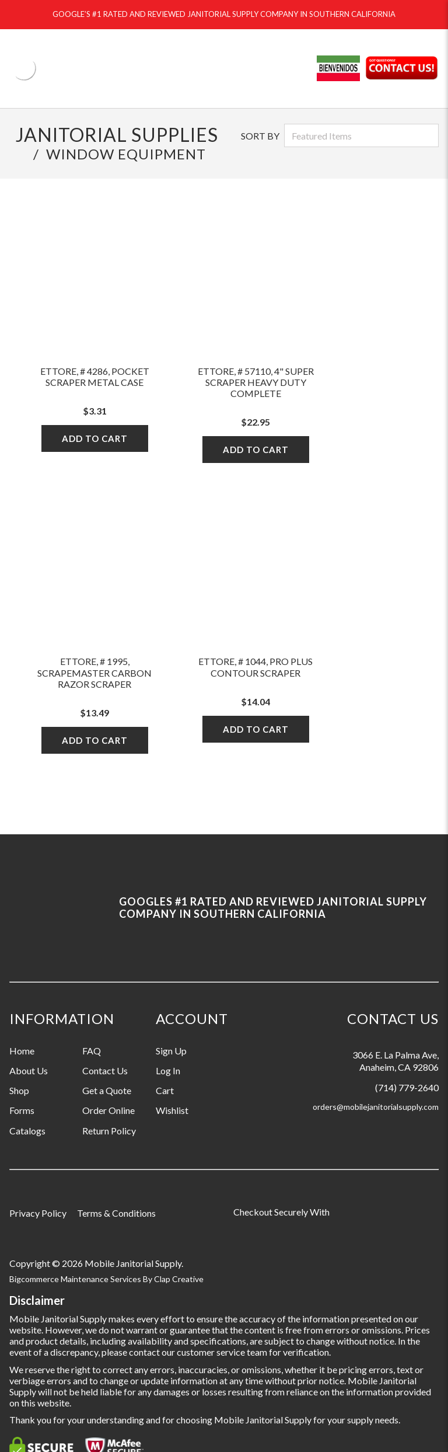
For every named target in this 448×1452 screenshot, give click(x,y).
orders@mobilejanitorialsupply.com (376, 1107)
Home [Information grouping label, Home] (21, 1050)
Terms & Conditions (116, 1212)
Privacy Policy (37, 1212)
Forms (21, 1110)
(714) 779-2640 (407, 1087)
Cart (165, 1090)
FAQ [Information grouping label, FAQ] (91, 1050)
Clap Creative (179, 1279)
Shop (19, 1090)
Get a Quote (106, 1090)
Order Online (108, 1110)
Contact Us (105, 1070)
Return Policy (109, 1130)
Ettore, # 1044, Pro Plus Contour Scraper (255, 667)
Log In (168, 1070)
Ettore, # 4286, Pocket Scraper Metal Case (94, 376)
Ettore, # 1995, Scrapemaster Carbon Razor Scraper (94, 672)
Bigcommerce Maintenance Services (76, 1279)
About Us (28, 1070)
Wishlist (172, 1110)
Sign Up (171, 1050)
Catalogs (27, 1130)
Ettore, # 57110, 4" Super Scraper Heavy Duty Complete (256, 382)
